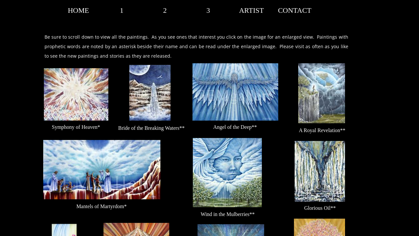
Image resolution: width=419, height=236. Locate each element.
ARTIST (251, 10)
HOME (78, 10)
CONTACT (294, 10)
